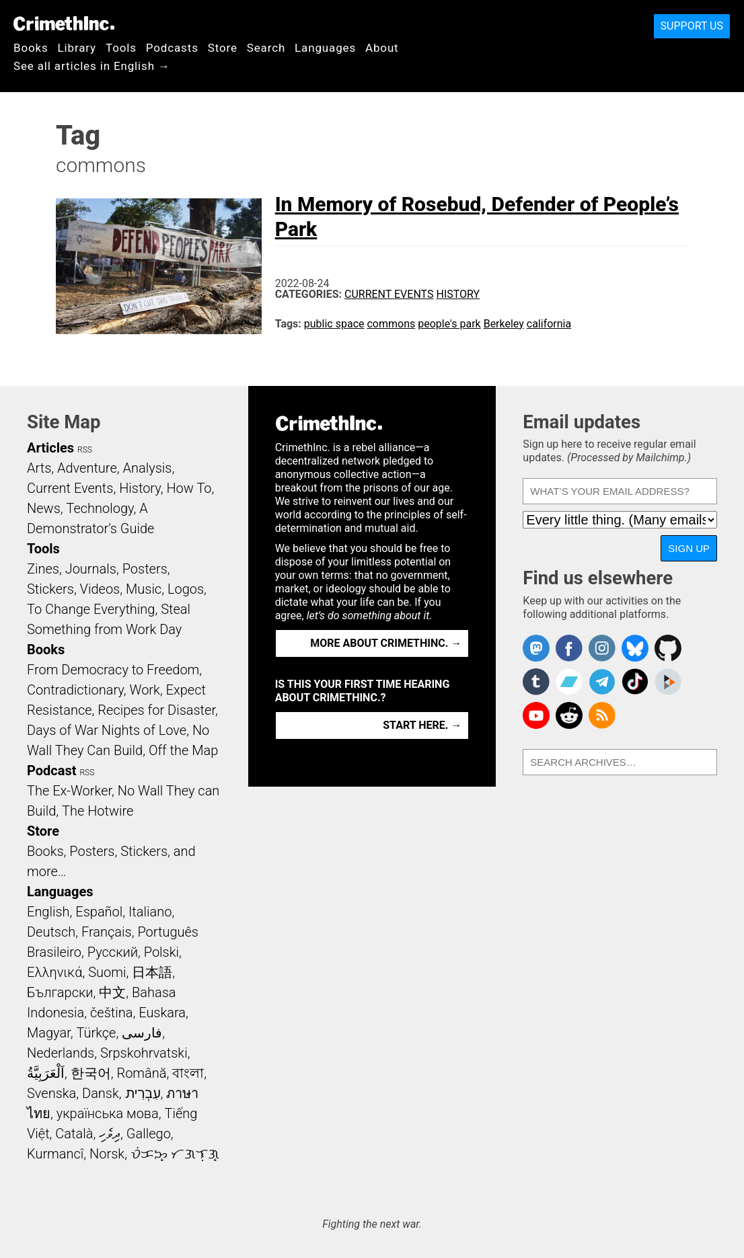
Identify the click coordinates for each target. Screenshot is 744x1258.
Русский (112, 952)
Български (60, 992)
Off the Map (183, 750)
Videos (100, 589)
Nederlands (60, 1053)
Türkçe (96, 1033)
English (48, 912)
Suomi (107, 972)
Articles (50, 448)
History (458, 294)
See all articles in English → (91, 66)
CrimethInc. (63, 23)
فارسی (142, 1033)
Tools (121, 47)
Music (143, 589)
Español (98, 912)
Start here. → (422, 725)
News (44, 508)
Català (74, 1134)
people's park (449, 323)
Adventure (87, 468)
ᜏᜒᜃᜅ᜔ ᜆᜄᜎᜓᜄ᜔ (175, 1154)
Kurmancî (55, 1154)
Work (145, 690)
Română (141, 1073)
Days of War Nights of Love (106, 730)
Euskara (162, 1013)
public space (334, 323)
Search (266, 47)
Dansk (100, 1093)
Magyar (49, 1033)
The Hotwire (97, 811)
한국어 (91, 1073)
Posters (145, 569)
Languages (325, 47)
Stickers (50, 589)
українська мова (108, 1113)
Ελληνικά (54, 972)
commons (391, 323)
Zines (43, 569)
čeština (111, 1013)
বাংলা (188, 1073)
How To (188, 488)
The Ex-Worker (69, 791)
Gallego (148, 1134)
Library (77, 47)
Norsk (106, 1154)
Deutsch (51, 932)
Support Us (692, 25)
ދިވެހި (109, 1134)
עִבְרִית (143, 1093)
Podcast (51, 770)
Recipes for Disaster (156, 710)
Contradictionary (75, 690)
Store (222, 47)
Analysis (147, 468)
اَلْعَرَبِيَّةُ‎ (46, 1073)
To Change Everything (91, 609)
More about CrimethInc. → (385, 643)
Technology (100, 508)
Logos (186, 589)
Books (30, 47)
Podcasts (172, 47)
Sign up (689, 548)
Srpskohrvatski (144, 1053)
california (549, 323)
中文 (112, 992)
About (382, 47)
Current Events (388, 294)
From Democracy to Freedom (113, 670)
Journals (90, 569)
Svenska (51, 1093)
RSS (84, 450)
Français (106, 932)
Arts (39, 468)
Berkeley (504, 323)
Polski (161, 952)
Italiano (150, 912)
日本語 (152, 972)
